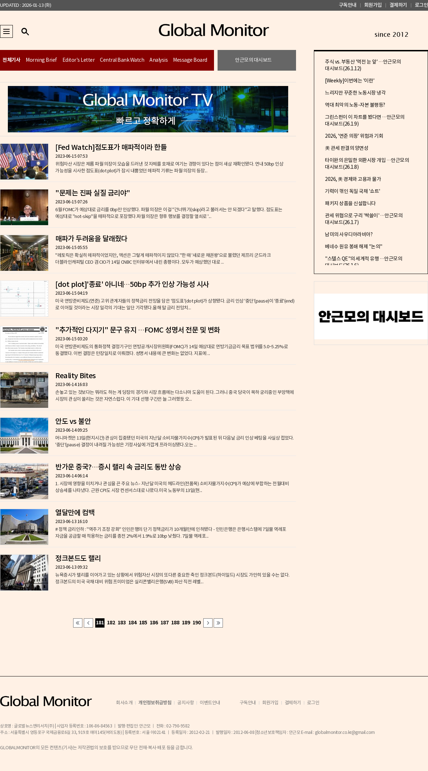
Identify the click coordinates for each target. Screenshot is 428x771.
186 (154, 623)
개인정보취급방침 (154, 703)
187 (164, 623)
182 (111, 623)
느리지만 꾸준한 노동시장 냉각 (355, 93)
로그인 (421, 5)
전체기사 (11, 60)
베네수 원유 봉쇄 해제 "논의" (353, 247)
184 (132, 623)
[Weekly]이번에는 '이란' (349, 81)
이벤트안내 (210, 703)
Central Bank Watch (122, 60)
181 (100, 623)
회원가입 (373, 5)
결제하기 (398, 5)
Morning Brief (41, 60)
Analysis (158, 60)
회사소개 (124, 703)
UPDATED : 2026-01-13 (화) (25, 5)
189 (186, 623)
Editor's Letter (78, 60)
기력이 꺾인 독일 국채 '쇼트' (352, 191)
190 (197, 623)
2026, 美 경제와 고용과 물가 (353, 179)
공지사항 (185, 703)
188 (175, 623)
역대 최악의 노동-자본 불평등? (355, 105)
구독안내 (348, 5)
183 (122, 623)
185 (143, 623)
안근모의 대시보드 (253, 60)
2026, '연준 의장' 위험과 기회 (354, 136)
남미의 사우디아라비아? (348, 235)
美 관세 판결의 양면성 (346, 148)
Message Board (190, 60)
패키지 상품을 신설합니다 (350, 204)
